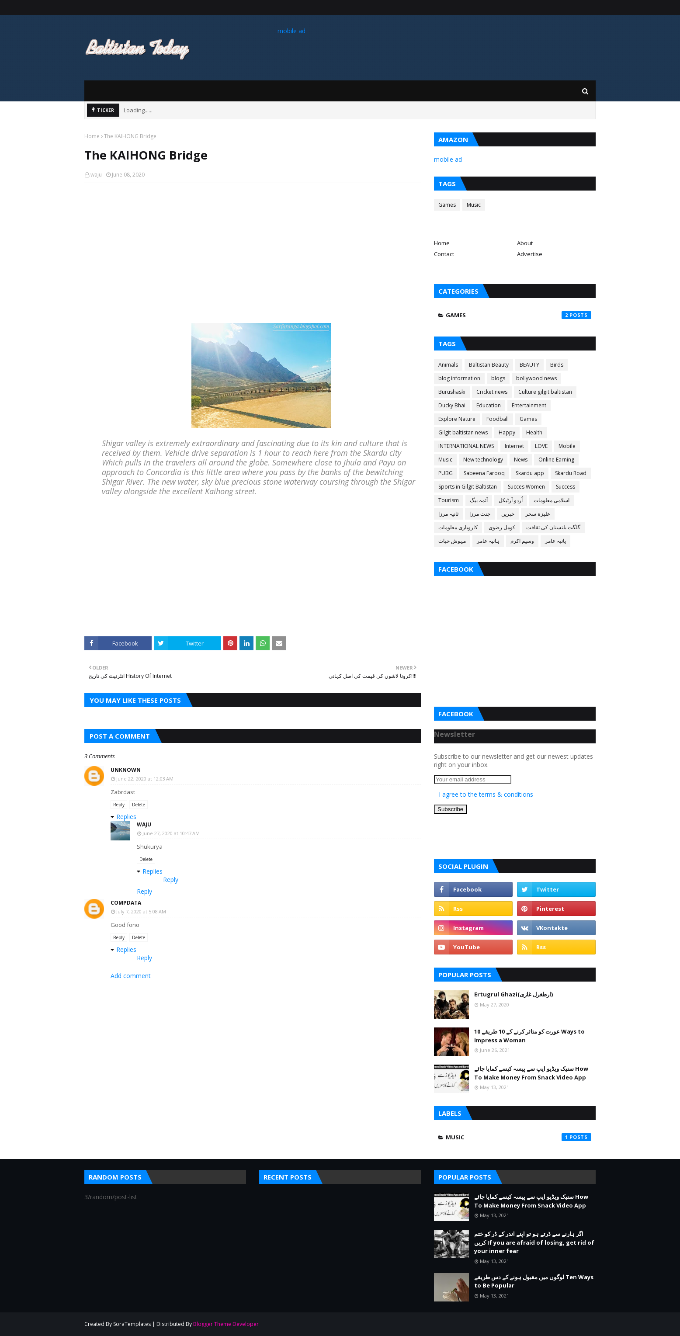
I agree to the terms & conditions (486, 794)
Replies (126, 816)
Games (447, 204)
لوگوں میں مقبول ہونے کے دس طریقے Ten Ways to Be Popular (533, 1281)
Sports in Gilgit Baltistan (467, 486)
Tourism (448, 500)
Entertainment (529, 405)
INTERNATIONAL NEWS (466, 446)
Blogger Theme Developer (226, 1324)
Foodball (497, 419)
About (525, 243)
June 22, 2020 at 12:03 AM (144, 778)
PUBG (445, 473)
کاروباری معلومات (458, 527)
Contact (444, 254)
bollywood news (536, 378)
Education (488, 405)
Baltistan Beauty (489, 364)
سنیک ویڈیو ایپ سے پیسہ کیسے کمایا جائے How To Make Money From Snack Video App (531, 1073)
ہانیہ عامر (488, 541)
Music (474, 204)
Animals (448, 364)
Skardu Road (570, 473)
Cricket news (491, 392)
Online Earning (556, 459)
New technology (483, 459)
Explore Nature (456, 419)
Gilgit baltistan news (463, 432)
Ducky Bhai (451, 405)
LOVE (541, 446)
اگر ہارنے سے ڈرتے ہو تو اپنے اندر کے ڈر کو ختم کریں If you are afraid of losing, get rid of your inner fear (534, 1242)
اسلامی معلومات (551, 500)
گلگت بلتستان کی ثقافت (553, 527)
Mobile (567, 446)
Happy (507, 432)
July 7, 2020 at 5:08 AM (141, 911)
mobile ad (291, 31)
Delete (138, 805)
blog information (459, 378)
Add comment (131, 976)
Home (92, 136)
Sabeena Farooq (484, 473)
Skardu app (530, 473)
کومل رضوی (502, 527)
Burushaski (451, 392)
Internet (514, 446)
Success (565, 486)
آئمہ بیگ (479, 500)
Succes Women (526, 486)
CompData (126, 902)
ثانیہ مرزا (448, 513)
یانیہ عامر (555, 541)
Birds (556, 364)
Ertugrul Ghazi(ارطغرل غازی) (513, 994)
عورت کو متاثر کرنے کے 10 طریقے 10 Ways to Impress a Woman (529, 1035)
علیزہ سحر (537, 513)
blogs (498, 378)
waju (96, 174)
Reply (119, 805)
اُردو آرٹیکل (511, 500)
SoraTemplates (132, 1324)
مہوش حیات (452, 541)
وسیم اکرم (522, 541)
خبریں (507, 513)
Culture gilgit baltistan (545, 392)
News (520, 459)
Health (534, 432)
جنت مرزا (479, 513)
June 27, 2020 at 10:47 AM (171, 833)
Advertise (529, 254)
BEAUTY (529, 364)
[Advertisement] (252, 253)
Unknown (126, 770)
